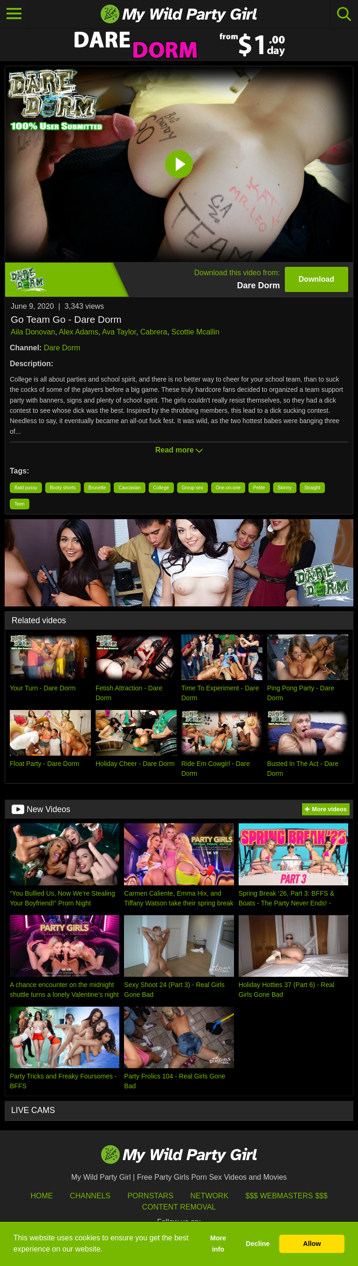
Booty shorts (63, 487)
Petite (259, 487)
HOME (41, 1196)
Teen (19, 504)
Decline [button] (257, 1243)
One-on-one (228, 487)
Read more (179, 450)
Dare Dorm (62, 348)
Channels (90, 1196)
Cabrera (153, 332)
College (161, 487)
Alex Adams (78, 332)
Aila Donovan (33, 332)
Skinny (285, 487)
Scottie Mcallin (196, 332)
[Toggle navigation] (14, 14)
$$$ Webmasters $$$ (287, 1196)
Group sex (192, 487)
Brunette (97, 487)
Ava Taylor (119, 332)
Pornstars (150, 1196)
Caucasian (129, 487)
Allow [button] (312, 1243)
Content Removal (179, 1207)
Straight (312, 487)
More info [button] (218, 1243)
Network (209, 1196)
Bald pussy (25, 487)
